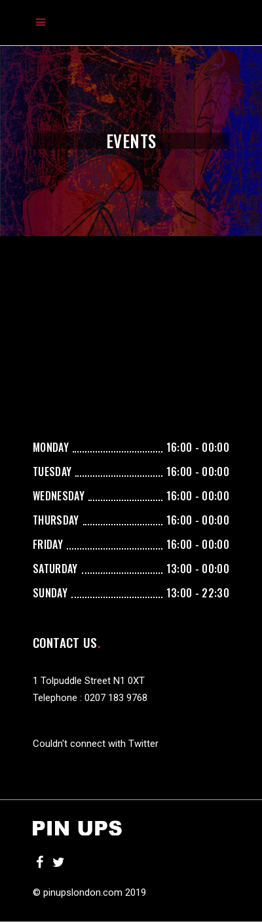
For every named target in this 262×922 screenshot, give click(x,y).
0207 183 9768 (115, 698)
